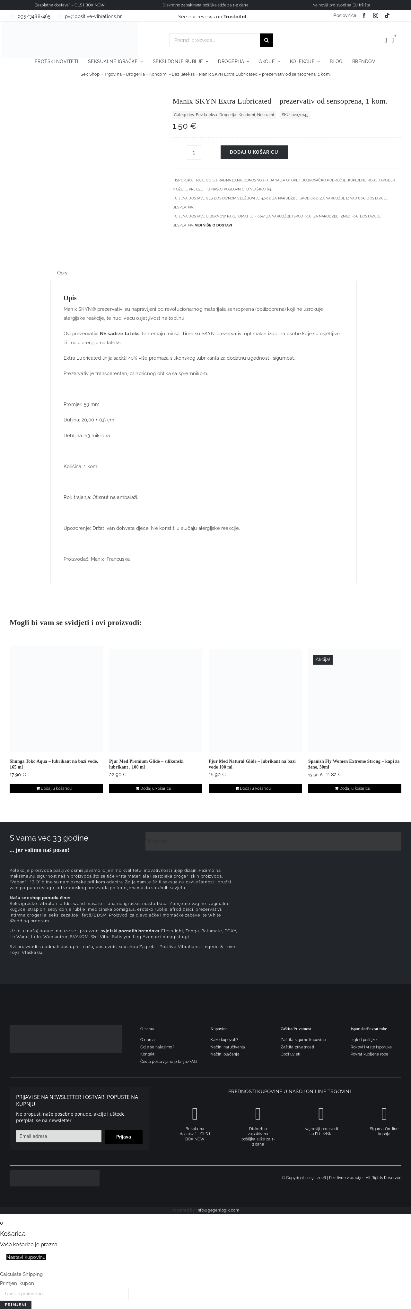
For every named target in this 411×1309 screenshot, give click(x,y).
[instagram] (375, 15)
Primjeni (16, 1304)
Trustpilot (156, 841)
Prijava (123, 1136)
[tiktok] (387, 15)
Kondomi (158, 74)
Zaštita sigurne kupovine (303, 1039)
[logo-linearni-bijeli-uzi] (66, 1027)
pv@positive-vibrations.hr (93, 16)
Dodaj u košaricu (254, 152)
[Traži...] (266, 40)
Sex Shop (90, 74)
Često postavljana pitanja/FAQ (168, 1061)
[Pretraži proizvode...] (214, 40)
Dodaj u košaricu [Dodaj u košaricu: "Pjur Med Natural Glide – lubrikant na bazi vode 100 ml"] (255, 788)
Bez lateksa (183, 74)
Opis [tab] (62, 273)
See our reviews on (212, 17)
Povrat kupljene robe (370, 1054)
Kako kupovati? (224, 1039)
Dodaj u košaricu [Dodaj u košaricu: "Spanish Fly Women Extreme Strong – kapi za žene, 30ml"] (355, 788)
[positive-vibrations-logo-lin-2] (70, 24)
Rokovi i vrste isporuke (371, 1047)
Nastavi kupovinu (26, 1257)
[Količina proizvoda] (194, 152)
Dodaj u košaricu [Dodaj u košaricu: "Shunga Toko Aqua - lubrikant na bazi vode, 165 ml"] (56, 788)
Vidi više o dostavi (213, 225)
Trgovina (113, 74)
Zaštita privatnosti (297, 1047)
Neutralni (265, 115)
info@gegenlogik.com (218, 1210)
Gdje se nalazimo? (157, 1047)
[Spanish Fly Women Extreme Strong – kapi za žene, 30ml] (354, 700)
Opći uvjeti (290, 1054)
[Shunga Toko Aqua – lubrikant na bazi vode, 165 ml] (56, 699)
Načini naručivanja (227, 1047)
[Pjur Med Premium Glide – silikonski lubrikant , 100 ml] (155, 700)
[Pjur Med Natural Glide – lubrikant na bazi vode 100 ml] (255, 700)
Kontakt (147, 1054)
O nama (147, 1039)
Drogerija (135, 74)
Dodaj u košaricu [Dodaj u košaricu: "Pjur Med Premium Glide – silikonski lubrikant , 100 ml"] (155, 788)
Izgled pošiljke (364, 1039)
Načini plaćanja (224, 1054)
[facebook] (364, 15)
